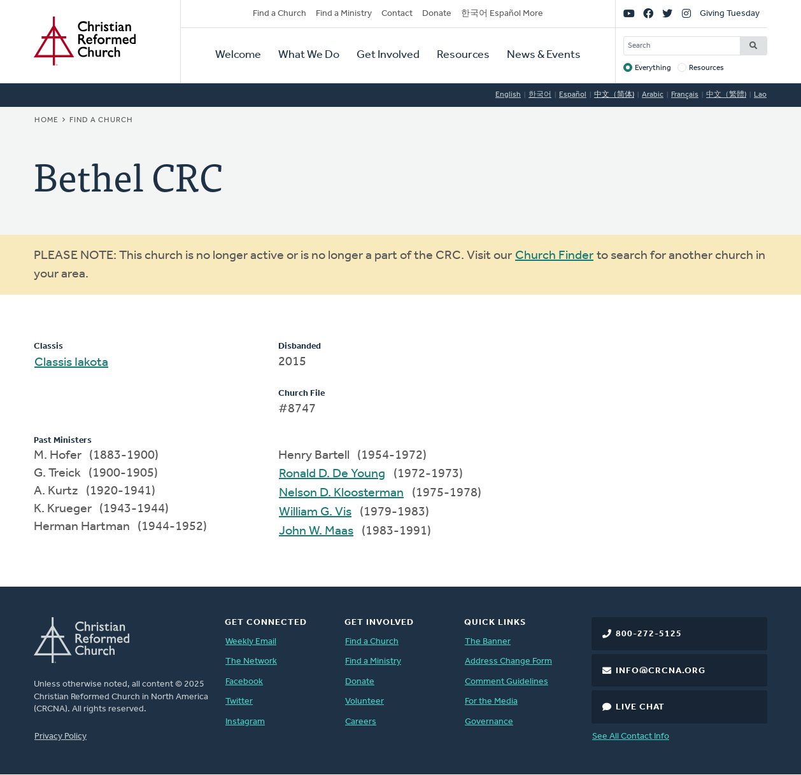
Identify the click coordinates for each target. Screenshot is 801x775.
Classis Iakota (71, 362)
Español (572, 95)
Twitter (239, 701)
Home (46, 120)
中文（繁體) (726, 95)
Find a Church (279, 13)
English (508, 95)
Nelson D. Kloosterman (341, 493)
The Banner (488, 641)
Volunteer (364, 701)
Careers (360, 722)
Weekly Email (250, 641)
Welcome (238, 55)
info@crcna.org (660, 671)
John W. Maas (316, 531)
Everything (653, 68)
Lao (760, 95)
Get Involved (388, 55)
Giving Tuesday (730, 13)
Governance (489, 722)
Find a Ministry (344, 13)
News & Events (544, 55)
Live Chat (640, 707)
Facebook (244, 682)
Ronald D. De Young (332, 474)
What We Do (308, 55)
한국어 (539, 95)
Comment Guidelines (506, 682)
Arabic (652, 95)
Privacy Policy (60, 736)
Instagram (245, 722)
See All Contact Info (630, 736)
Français (684, 95)
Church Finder (554, 255)
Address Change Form (508, 661)
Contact (397, 13)
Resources (463, 55)
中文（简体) (614, 95)
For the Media (491, 701)
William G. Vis (315, 512)
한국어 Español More (502, 13)
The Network (251, 661)
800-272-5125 (649, 634)
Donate (436, 13)
